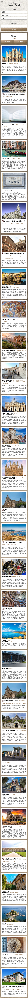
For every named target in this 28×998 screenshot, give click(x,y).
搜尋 (14, 29)
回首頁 (8, 42)
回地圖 (21, 42)
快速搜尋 (14, 9)
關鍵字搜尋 (14, 23)
